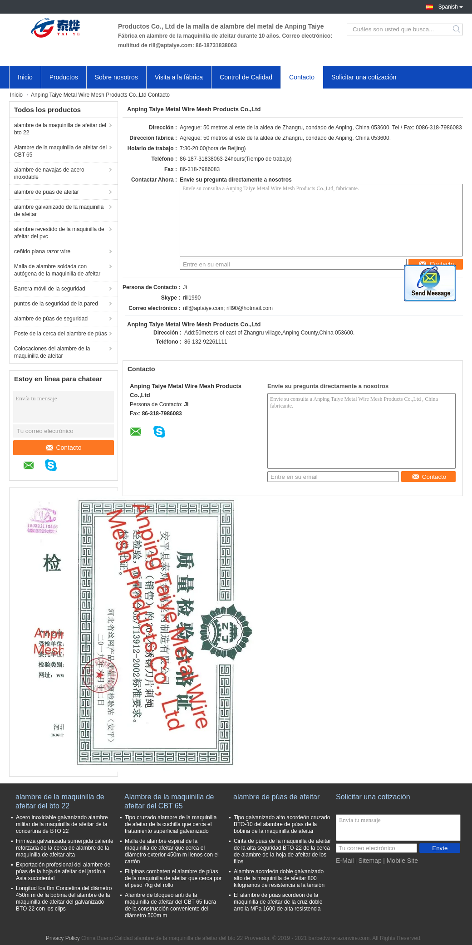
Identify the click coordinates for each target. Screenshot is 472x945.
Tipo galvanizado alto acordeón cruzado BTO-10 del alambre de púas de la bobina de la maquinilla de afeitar (282, 824)
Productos (63, 77)
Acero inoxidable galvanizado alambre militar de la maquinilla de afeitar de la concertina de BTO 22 (62, 824)
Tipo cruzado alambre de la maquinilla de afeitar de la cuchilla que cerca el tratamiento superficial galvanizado (170, 824)
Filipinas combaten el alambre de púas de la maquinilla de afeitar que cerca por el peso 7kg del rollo (173, 878)
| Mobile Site (400, 860)
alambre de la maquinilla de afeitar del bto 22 (60, 129)
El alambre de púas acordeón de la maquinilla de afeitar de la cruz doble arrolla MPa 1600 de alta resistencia (278, 902)
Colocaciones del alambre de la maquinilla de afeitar (52, 352)
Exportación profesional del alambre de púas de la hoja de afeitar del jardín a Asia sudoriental (63, 871)
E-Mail (345, 860)
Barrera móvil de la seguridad (49, 288)
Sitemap (369, 860)
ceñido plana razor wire (42, 251)
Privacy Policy (63, 938)
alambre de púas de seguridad (51, 318)
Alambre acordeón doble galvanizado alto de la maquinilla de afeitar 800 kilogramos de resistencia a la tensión (279, 878)
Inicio (25, 77)
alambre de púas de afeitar (46, 192)
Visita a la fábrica (179, 77)
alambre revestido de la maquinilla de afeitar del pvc (59, 233)
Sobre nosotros (116, 77)
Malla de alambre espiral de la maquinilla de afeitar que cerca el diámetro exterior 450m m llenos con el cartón (172, 851)
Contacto (302, 77)
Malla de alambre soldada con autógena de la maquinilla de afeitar (57, 270)
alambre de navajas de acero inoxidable (49, 173)
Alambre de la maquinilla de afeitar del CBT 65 (60, 151)
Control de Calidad (246, 77)
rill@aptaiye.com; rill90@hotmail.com (228, 308)
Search (457, 29)
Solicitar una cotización (363, 77)
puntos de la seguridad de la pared (56, 303)
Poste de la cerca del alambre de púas (60, 333)
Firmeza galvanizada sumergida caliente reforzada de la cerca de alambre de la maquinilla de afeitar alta (64, 848)
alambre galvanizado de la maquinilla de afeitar (58, 210)
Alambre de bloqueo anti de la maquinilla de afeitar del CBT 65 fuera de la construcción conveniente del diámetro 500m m (170, 905)
